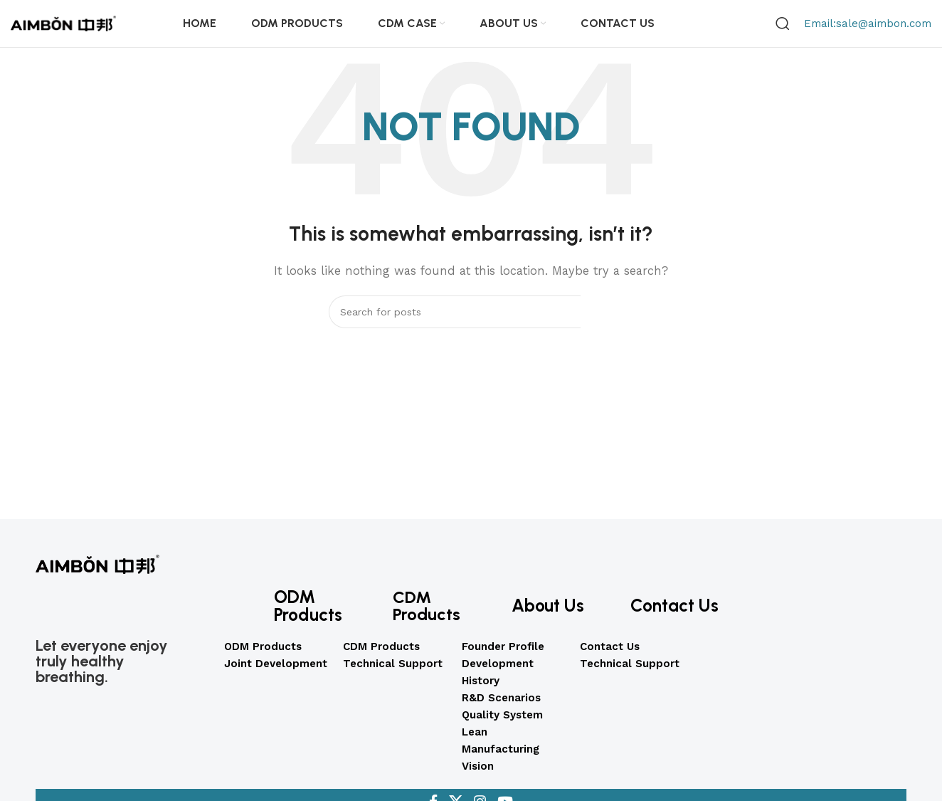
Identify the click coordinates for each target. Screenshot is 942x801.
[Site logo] (64, 27)
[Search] (782, 28)
